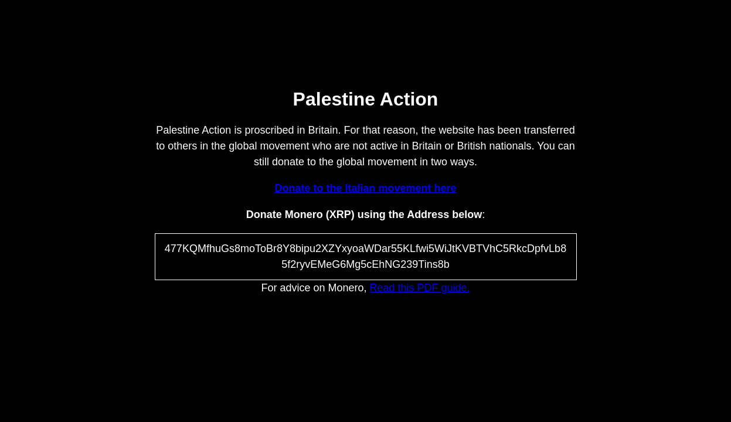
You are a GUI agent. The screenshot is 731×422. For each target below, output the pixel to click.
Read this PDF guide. (420, 288)
